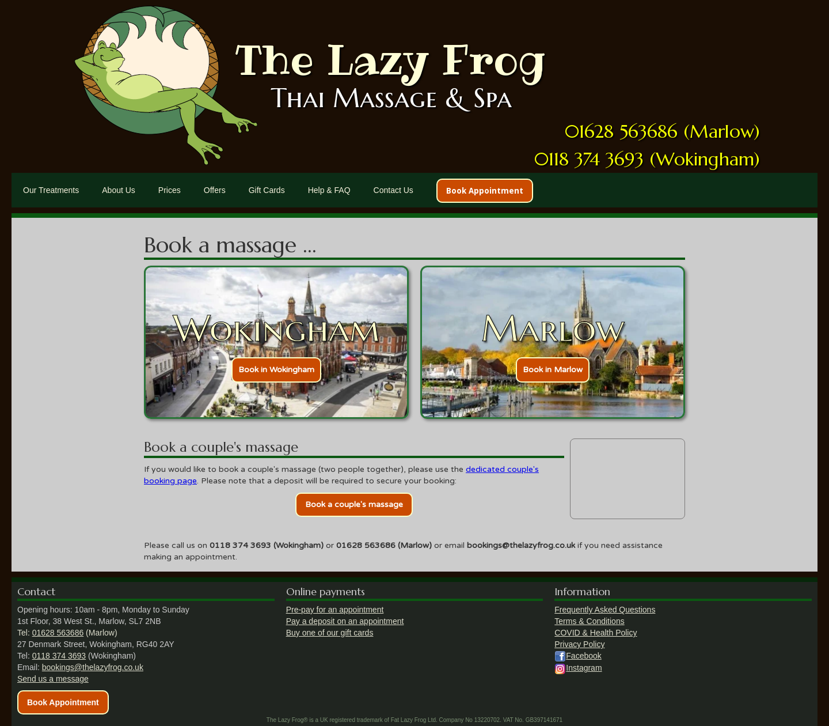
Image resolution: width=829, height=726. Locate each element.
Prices (169, 190)
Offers (215, 190)
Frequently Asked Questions (604, 609)
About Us (118, 190)
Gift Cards (267, 190)
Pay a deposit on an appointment (345, 621)
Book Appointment (484, 190)
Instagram (584, 667)
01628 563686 (58, 632)
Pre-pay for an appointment (335, 609)
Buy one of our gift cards (330, 632)
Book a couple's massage (354, 504)
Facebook (583, 655)
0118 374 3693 (59, 655)
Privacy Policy (579, 644)
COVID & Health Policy (595, 632)
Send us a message (53, 678)
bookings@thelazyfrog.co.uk (92, 667)
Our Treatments (51, 190)
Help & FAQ (329, 190)
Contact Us (393, 190)
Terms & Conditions (589, 621)
